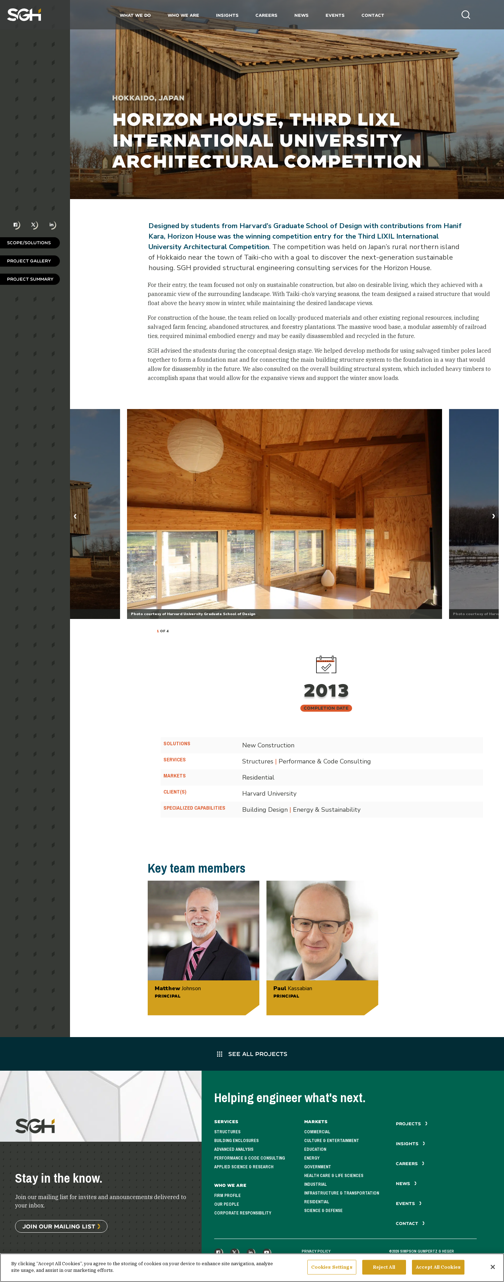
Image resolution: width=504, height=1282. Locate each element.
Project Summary (30, 279)
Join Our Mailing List (58, 1226)
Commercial (317, 1132)
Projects (412, 1123)
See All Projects (252, 1053)
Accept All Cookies (438, 1267)
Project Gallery (29, 260)
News (301, 15)
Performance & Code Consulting (249, 1158)
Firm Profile (227, 1195)
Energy (312, 1158)
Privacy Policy (316, 1251)
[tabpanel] (284, 514)
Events (335, 15)
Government (317, 1167)
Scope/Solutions (29, 242)
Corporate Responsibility (242, 1213)
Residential (316, 1202)
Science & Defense (323, 1210)
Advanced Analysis (233, 1149)
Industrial (315, 1184)
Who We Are (183, 15)
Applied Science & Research (243, 1167)
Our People (226, 1204)
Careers (266, 15)
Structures (227, 1132)
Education (315, 1149)
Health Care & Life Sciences (333, 1175)
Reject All (384, 1267)
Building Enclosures (236, 1140)
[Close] (492, 1267)
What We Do (135, 15)
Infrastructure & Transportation (341, 1193)
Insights (227, 15)
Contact (373, 15)
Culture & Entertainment (331, 1140)
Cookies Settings (331, 1267)
